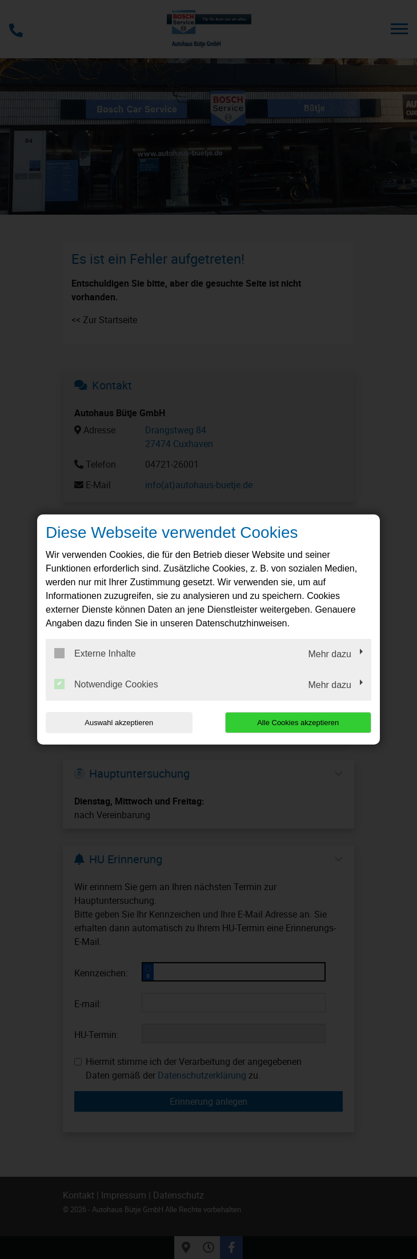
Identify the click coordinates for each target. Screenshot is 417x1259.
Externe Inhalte (95, 653)
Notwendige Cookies (106, 684)
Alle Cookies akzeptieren (298, 722)
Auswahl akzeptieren (119, 722)
